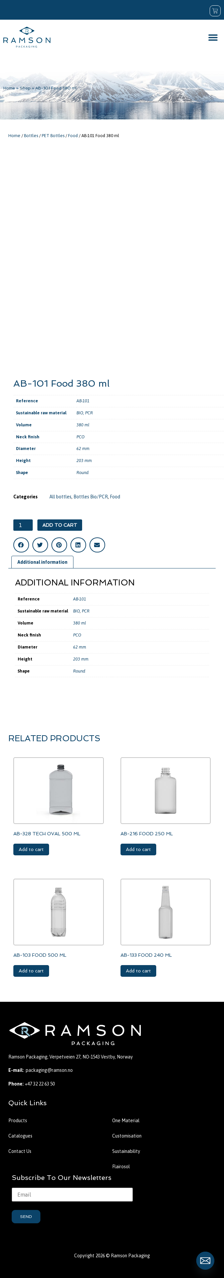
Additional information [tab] (42, 562)
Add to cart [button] (31, 849)
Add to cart (59, 525)
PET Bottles (53, 135)
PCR (89, 412)
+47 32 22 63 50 (40, 1084)
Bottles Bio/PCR (90, 496)
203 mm (84, 460)
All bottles (60, 496)
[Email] (205, 1261)
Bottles (31, 135)
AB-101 (82, 400)
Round (82, 472)
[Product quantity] (23, 525)
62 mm (82, 448)
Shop (25, 88)
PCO (80, 436)
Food (73, 135)
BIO (79, 412)
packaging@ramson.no (49, 1070)
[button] (213, 37)
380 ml (82, 424)
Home (9, 88)
